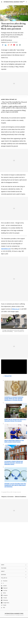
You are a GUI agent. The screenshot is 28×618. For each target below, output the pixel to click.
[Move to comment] (20, 45)
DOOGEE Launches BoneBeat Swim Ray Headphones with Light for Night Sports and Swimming (15, 485)
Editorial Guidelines (20, 496)
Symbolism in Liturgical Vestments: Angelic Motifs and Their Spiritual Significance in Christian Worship (13, 398)
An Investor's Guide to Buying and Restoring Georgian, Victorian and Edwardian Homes (13, 463)
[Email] (17, 45)
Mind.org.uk (15, 309)
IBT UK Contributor (7, 40)
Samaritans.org (6, 248)
